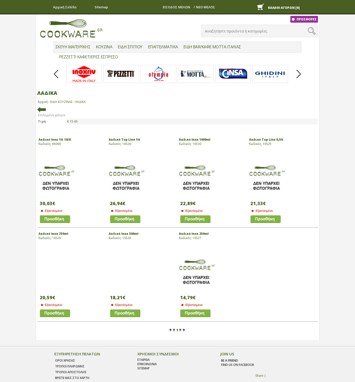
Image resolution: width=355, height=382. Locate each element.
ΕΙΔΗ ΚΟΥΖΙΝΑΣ (61, 102)
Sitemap (101, 7)
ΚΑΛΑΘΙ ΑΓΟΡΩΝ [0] (284, 8)
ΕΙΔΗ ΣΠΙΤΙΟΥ (130, 47)
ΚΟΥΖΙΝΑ (104, 47)
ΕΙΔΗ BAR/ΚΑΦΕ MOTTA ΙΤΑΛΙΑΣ (212, 47)
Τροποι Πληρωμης (70, 366)
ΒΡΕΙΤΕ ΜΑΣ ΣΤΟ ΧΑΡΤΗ (72, 378)
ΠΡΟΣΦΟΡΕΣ (306, 19)
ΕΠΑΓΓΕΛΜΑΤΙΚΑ (163, 47)
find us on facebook (237, 365)
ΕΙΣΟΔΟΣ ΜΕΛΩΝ (176, 7)
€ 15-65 (72, 121)
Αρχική (43, 102)
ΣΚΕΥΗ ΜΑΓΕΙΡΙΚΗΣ (72, 47)
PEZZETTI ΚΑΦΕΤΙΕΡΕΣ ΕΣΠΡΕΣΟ (88, 57)
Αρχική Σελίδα (64, 7)
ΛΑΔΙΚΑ (80, 102)
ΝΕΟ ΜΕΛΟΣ (205, 7)
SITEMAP (143, 368)
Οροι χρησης (65, 360)
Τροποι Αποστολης (71, 372)
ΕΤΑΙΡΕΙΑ (143, 360)
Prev (56, 78)
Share (259, 375)
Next (299, 78)
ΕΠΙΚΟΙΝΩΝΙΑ (147, 364)
